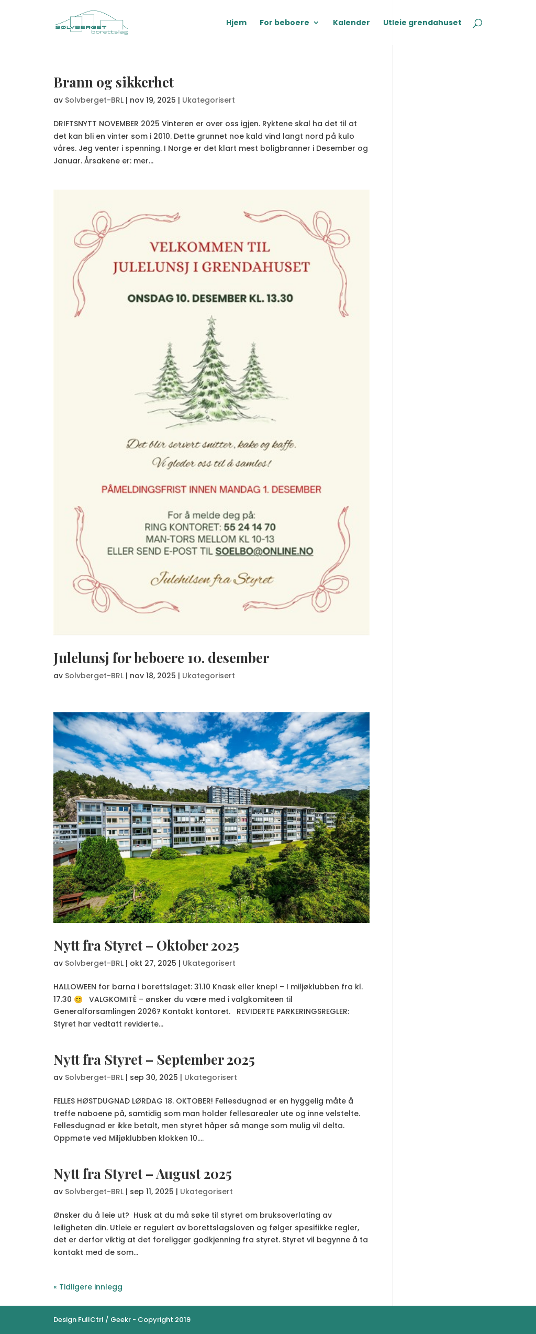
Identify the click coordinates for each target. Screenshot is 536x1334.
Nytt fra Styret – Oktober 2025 (146, 945)
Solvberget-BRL (94, 100)
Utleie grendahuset (422, 23)
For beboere (284, 23)
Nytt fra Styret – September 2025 (154, 1059)
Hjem (236, 23)
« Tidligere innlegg (87, 1287)
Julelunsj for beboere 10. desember (161, 657)
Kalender (351, 23)
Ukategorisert (208, 100)
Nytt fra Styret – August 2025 (142, 1173)
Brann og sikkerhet (113, 82)
